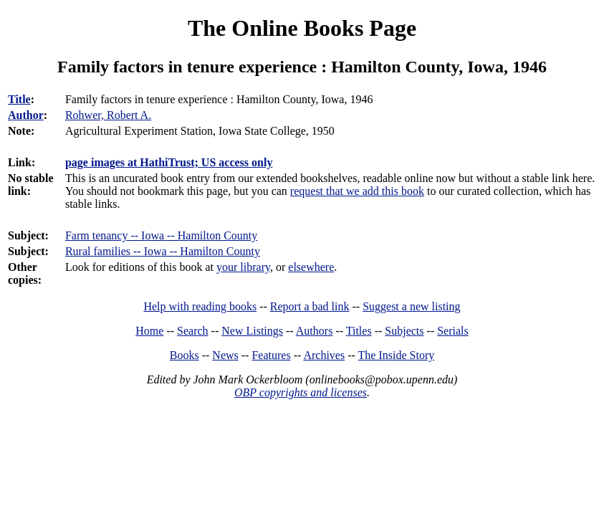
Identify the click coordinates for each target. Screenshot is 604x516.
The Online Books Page (302, 28)
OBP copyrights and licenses (300, 392)
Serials (453, 331)
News (225, 355)
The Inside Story (396, 355)
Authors (314, 331)
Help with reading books (200, 306)
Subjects (404, 331)
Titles (359, 331)
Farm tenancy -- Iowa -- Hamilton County (161, 235)
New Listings (252, 331)
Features (270, 355)
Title (19, 99)
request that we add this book (357, 191)
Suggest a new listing (411, 306)
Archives (324, 355)
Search (192, 331)
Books (184, 355)
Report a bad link (310, 306)
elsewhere (311, 267)
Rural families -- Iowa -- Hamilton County (162, 251)
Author (26, 115)
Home (149, 331)
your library (243, 267)
